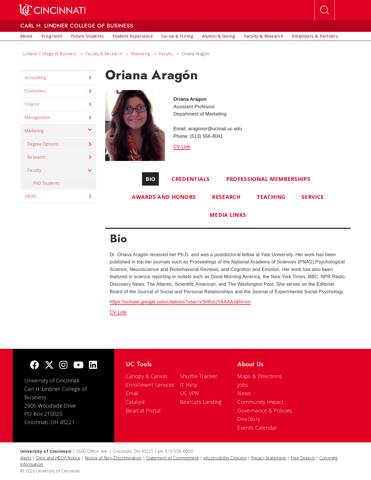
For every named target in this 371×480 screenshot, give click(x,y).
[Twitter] (49, 365)
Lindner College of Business (50, 53)
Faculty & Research (104, 53)
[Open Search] (324, 10)
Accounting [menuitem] (58, 77)
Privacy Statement (268, 458)
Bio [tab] (151, 178)
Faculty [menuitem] (60, 170)
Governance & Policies (264, 410)
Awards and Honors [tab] (164, 196)
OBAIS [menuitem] (58, 196)
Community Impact (260, 401)
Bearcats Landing (201, 401)
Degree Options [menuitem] (60, 144)
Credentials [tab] (191, 178)
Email (132, 393)
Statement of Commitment (172, 458)
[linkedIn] (93, 365)
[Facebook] (34, 365)
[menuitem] (26, 36)
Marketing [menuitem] (58, 129)
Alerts (25, 458)
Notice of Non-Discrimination (113, 458)
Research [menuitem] (60, 157)
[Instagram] (63, 365)
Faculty (165, 53)
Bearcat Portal (143, 410)
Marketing (140, 53)
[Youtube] (78, 365)
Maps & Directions (259, 376)
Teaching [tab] (271, 196)
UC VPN (189, 393)
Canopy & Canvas (147, 376)
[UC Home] (52, 10)
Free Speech (303, 458)
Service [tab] (312, 196)
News (244, 393)
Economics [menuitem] (58, 91)
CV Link (181, 146)
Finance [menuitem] (58, 104)
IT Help (188, 384)
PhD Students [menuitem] (46, 183)
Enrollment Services (150, 384)
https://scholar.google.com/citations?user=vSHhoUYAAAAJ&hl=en (180, 301)
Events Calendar (257, 427)
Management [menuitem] (58, 117)
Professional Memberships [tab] (268, 178)
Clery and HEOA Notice (58, 458)
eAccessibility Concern (225, 458)
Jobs (242, 384)
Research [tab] (226, 196)
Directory (248, 418)
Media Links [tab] (228, 214)
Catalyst (135, 401)
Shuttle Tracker (198, 376)
